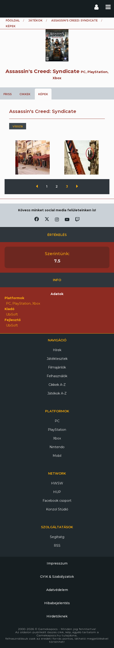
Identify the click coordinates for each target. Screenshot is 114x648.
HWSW (57, 483)
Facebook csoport (57, 501)
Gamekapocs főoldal (7, 6)
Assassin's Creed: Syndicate (74, 20)
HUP (57, 492)
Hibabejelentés (57, 603)
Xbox (57, 438)
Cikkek (24, 94)
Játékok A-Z (57, 393)
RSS (57, 545)
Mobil (57, 456)
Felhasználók (57, 376)
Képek (43, 94)
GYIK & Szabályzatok (57, 577)
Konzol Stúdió (57, 509)
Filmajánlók (57, 367)
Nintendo (57, 447)
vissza (18, 126)
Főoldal (13, 20)
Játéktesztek (57, 359)
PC (57, 421)
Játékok (35, 20)
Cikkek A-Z (57, 385)
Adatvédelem (57, 590)
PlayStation (57, 430)
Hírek (57, 350)
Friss (7, 94)
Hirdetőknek (57, 616)
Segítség (57, 537)
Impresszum (57, 563)
